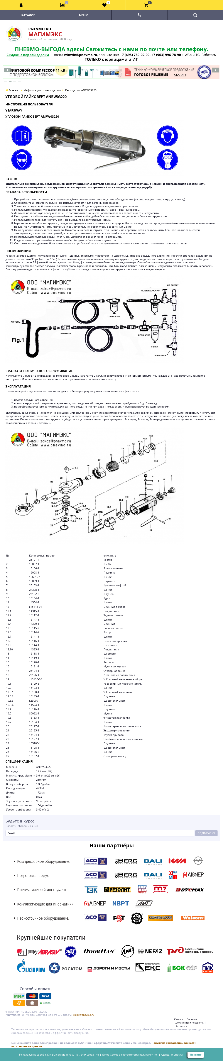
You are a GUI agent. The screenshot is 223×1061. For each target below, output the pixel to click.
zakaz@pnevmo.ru (83, 1014)
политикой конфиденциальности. (161, 1054)
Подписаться (206, 833)
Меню (83, 15)
